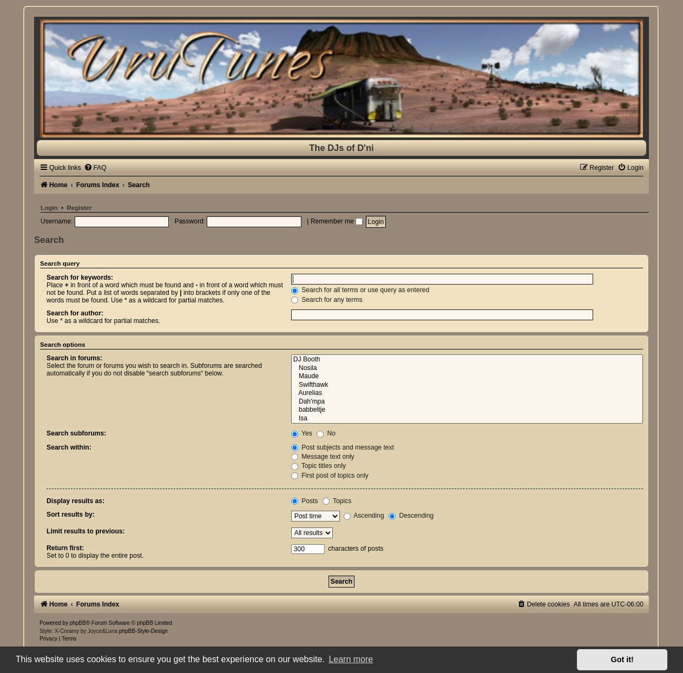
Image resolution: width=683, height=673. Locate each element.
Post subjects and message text (342, 447)
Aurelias (467, 393)
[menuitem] (95, 167)
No (326, 433)
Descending (411, 515)
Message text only (322, 456)
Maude (467, 376)
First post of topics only (330, 475)
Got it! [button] (622, 659)
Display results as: (75, 501)
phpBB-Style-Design (143, 631)
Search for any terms (327, 299)
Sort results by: (71, 514)
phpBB (78, 623)
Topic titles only (318, 466)
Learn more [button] (351, 659)
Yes (301, 433)
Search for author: (75, 313)
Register (79, 207)
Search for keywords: (80, 277)
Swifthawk (467, 385)
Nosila (467, 368)
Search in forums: (74, 358)
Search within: (69, 447)
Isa (467, 418)
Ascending (364, 515)
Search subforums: (76, 433)
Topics (337, 501)
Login (49, 207)
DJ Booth (467, 359)
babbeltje (467, 410)
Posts (304, 501)
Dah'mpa (467, 402)
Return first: (65, 548)
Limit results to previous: (85, 531)
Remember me (337, 221)
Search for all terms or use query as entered (360, 290)
